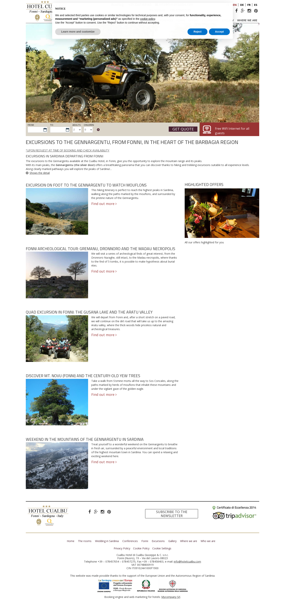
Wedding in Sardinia (107, 541)
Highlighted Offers (204, 184)
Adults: (76, 124)
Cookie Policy (141, 548)
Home (70, 541)
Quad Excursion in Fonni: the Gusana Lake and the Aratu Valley (89, 312)
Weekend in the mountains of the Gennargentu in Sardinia (85, 439)
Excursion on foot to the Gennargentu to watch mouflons (86, 185)
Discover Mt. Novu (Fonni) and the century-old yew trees (83, 376)
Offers (193, 20)
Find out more (104, 203)
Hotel (106, 20)
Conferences (163, 20)
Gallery (228, 20)
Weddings (143, 20)
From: (31, 124)
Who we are (208, 541)
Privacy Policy (122, 548)
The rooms (124, 20)
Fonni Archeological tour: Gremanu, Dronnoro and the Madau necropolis (100, 249)
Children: (89, 124)
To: (52, 124)
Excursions (210, 20)
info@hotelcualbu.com (176, 4)
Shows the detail (40, 173)
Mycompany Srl (170, 597)
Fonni (180, 20)
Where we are (247, 20)
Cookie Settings (161, 548)
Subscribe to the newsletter (171, 513)
